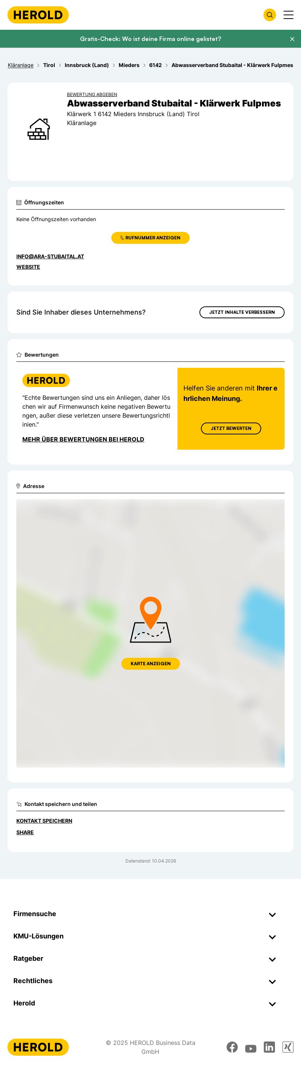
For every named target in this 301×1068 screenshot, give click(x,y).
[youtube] (250, 1047)
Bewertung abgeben (92, 94)
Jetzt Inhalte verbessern (242, 312)
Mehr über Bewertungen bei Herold (83, 439)
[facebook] (232, 1047)
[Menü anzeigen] (289, 15)
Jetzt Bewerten (231, 428)
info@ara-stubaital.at (50, 256)
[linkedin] (269, 1047)
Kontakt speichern (44, 820)
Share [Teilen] (25, 832)
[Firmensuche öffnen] (269, 15)
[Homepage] (38, 14)
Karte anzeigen (151, 663)
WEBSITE (28, 267)
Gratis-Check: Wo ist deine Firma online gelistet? (150, 38)
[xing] (288, 1047)
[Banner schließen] (292, 39)
